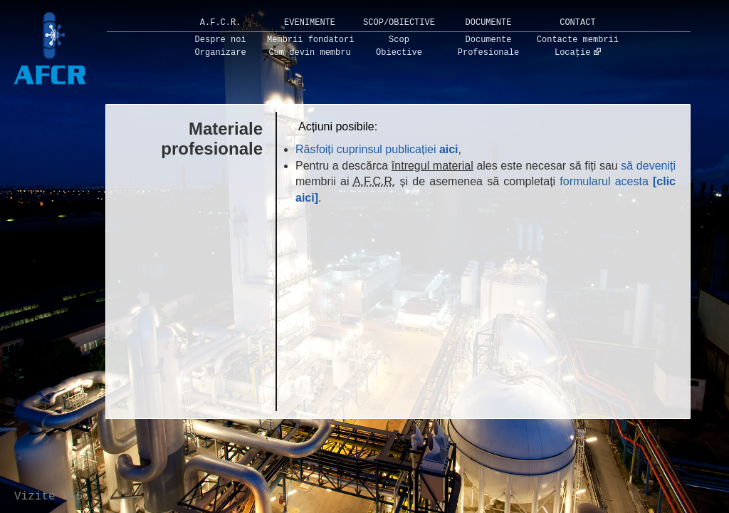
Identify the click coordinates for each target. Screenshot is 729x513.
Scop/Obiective (399, 23)
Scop (399, 40)
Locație (572, 53)
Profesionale (488, 53)
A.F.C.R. (220, 23)
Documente (489, 23)
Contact (577, 23)
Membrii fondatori (310, 40)
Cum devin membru (309, 53)
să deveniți (648, 166)
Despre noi (220, 40)
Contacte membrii (578, 40)
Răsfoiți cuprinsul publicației (376, 149)
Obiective (399, 53)
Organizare (220, 53)
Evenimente (309, 23)
